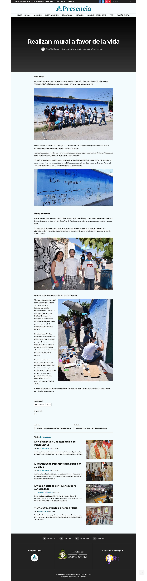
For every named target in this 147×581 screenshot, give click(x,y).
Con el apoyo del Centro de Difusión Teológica (73, 576)
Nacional (37, 15)
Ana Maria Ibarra (43, 448)
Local (27, 15)
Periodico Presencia (44, 492)
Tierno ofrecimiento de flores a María (55, 508)
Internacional (52, 15)
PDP (111, 15)
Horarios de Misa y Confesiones (42, 1)
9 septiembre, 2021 (68, 49)
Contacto (70, 1)
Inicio (19, 15)
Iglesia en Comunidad (96, 15)
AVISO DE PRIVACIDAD (22, 1)
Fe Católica (67, 15)
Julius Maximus (54, 49)
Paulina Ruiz (42, 511)
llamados (79, 49)
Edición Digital (123, 15)
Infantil (79, 15)
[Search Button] (130, 1)
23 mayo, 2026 (54, 448)
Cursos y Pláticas (60, 1)
